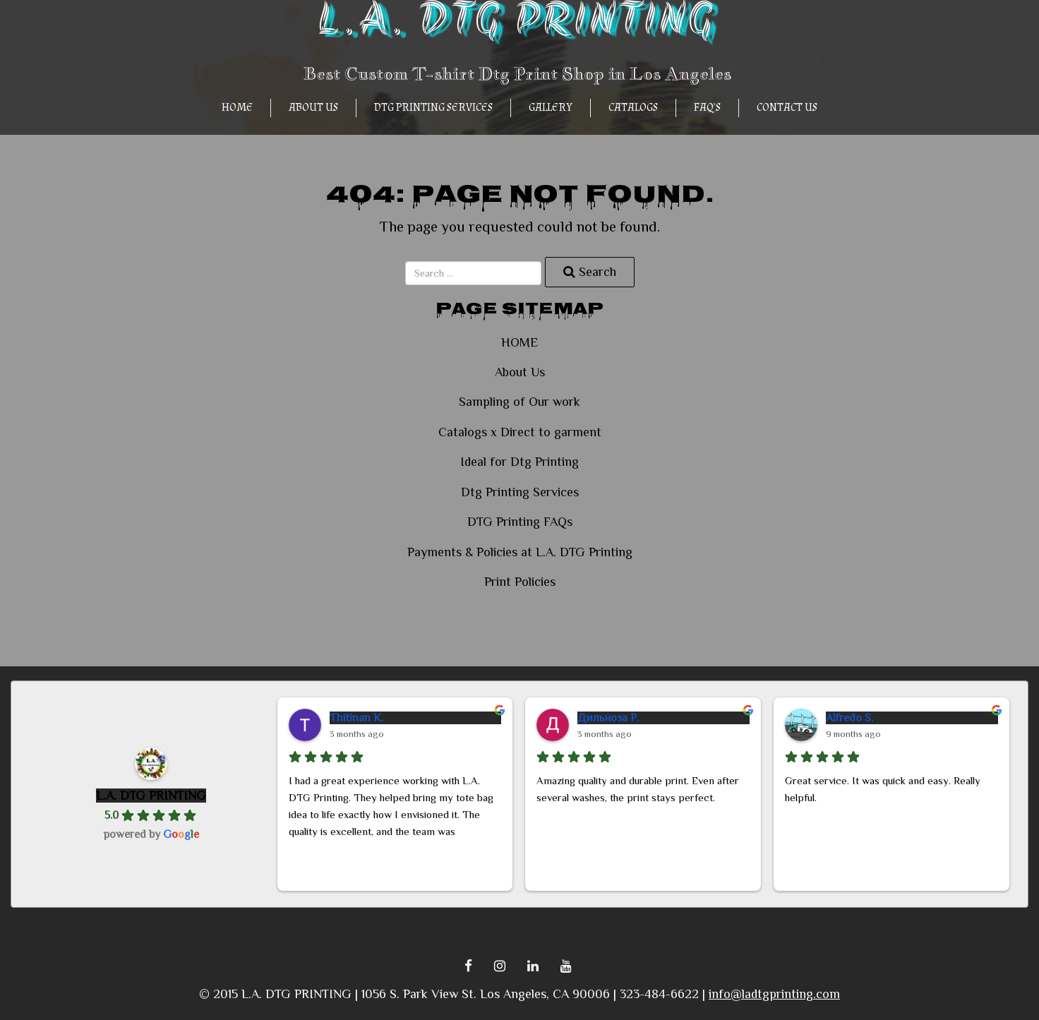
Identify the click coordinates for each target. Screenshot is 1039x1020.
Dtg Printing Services (433, 107)
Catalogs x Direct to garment (519, 432)
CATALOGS (633, 107)
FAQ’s (707, 107)
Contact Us (787, 107)
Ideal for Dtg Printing (519, 462)
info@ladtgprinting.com (774, 994)
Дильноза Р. (608, 718)
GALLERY (550, 107)
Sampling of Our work (519, 402)
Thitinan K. (356, 718)
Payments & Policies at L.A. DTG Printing (519, 552)
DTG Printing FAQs (519, 522)
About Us (313, 107)
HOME (237, 107)
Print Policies (519, 582)
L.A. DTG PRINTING (151, 795)
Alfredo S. (849, 718)
